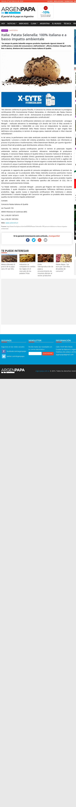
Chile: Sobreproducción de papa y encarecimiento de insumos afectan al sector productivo (46, 265)
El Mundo (56, 23)
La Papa (50, 1)
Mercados (23, 23)
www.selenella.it (12, 223)
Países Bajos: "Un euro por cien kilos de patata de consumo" (64, 263)
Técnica (67, 23)
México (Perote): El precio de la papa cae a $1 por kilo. (9, 262)
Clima (33, 23)
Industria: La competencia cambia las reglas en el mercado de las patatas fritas (27, 264)
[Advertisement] (21, 301)
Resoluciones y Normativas (63, 1)
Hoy (3, 23)
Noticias (11, 23)
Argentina (45, 23)
